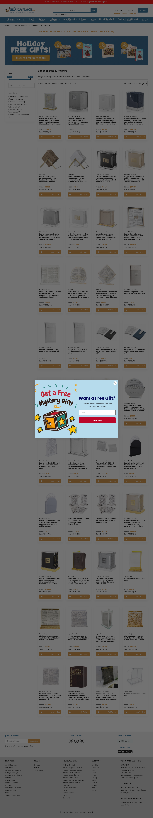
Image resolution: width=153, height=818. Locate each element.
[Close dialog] (115, 383)
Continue (97, 420)
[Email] (97, 412)
